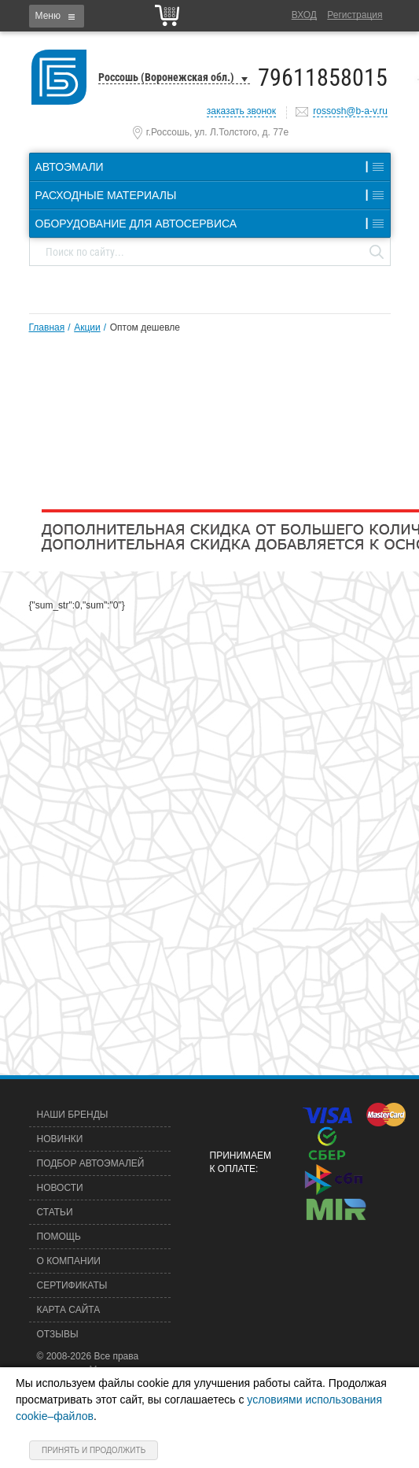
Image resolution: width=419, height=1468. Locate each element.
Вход (304, 14)
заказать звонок (241, 110)
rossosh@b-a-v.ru (350, 110)
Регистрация (354, 14)
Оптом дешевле (145, 327)
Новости (60, 1187)
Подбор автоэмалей (91, 1163)
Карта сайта (69, 1309)
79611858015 (323, 77)
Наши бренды (72, 1114)
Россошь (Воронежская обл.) (166, 77)
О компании (69, 1260)
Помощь (59, 1236)
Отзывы (58, 1334)
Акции (87, 327)
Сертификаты (72, 1285)
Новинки (60, 1138)
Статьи (55, 1212)
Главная (47, 327)
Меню (48, 15)
